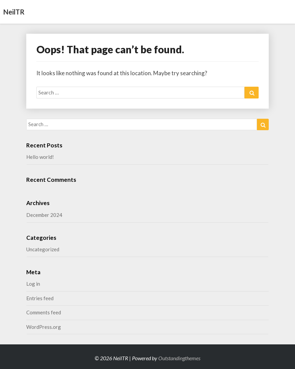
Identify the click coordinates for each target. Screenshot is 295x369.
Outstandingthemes (179, 358)
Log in (33, 284)
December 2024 (44, 215)
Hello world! (40, 157)
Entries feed (40, 298)
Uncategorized (42, 249)
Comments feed (43, 312)
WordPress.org (43, 327)
